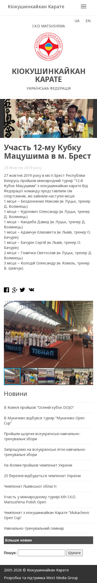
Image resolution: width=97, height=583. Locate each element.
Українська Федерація (49, 88)
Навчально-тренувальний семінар (34, 528)
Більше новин (18, 540)
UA (77, 20)
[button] (88, 305)
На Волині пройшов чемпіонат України (38, 465)
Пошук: (10, 553)
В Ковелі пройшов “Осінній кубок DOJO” (39, 407)
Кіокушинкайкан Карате (36, 6)
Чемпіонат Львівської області (30, 486)
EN (88, 20)
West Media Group (62, 577)
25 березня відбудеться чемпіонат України (42, 475)
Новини (15, 393)
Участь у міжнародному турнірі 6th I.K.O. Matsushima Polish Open (40, 499)
